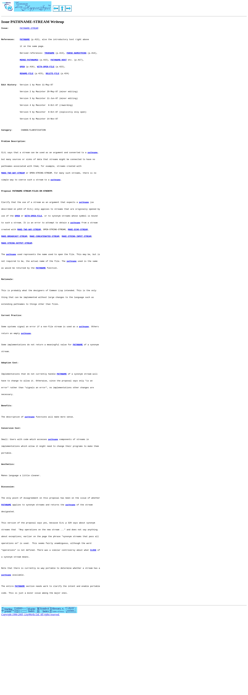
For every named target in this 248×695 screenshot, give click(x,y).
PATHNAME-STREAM (29, 28)
